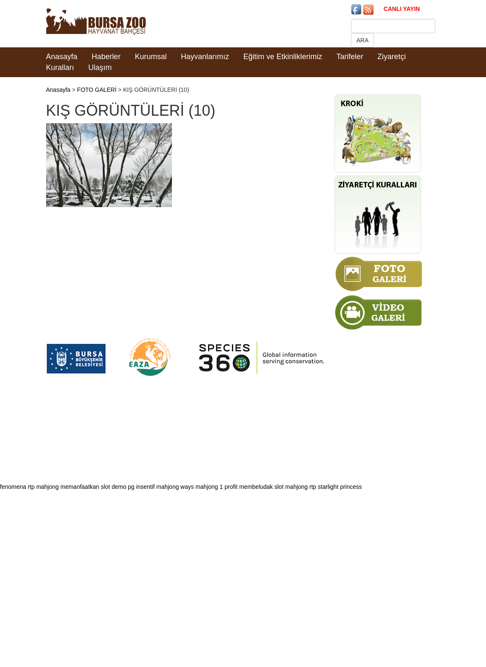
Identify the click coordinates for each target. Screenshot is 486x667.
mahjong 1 (209, 486)
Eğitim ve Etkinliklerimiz (282, 56)
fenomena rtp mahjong (29, 486)
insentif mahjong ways (165, 486)
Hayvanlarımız (205, 56)
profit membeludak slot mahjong (265, 486)
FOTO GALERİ (97, 89)
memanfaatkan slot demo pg (97, 486)
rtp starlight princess (335, 486)
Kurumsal (150, 56)
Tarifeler (349, 56)
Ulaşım (100, 67)
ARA (362, 40)
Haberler (105, 56)
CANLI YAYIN (402, 8)
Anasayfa (62, 56)
